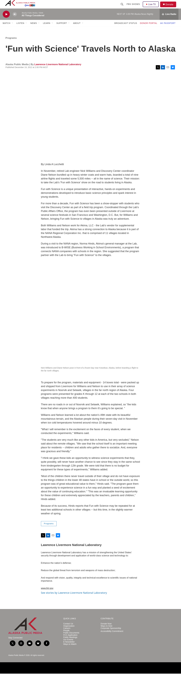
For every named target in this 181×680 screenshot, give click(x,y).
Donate (171, 7)
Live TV (151, 7)
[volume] (14, 20)
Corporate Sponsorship (111, 635)
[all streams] (169, 20)
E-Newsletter (69, 648)
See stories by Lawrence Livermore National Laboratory (74, 599)
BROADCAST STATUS (125, 29)
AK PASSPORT (168, 29)
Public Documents (71, 639)
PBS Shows (133, 7)
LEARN (46, 29)
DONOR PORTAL (148, 29)
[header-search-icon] (122, 7)
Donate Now (106, 630)
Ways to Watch (70, 650)
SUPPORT (61, 29)
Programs (11, 44)
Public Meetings (70, 644)
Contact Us (68, 630)
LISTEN (20, 29)
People (66, 637)
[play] (6, 20)
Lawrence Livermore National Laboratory (57, 70)
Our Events (68, 646)
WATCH (6, 29)
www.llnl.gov (47, 594)
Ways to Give (106, 632)
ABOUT (77, 29)
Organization (69, 632)
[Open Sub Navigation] (12, 29)
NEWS (33, 29)
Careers (66, 635)
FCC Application (70, 641)
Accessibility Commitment (112, 638)
